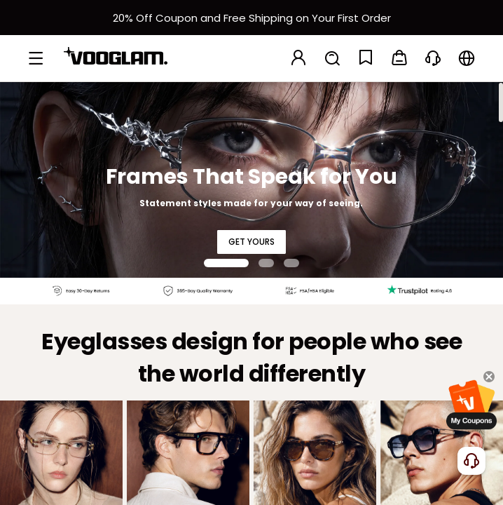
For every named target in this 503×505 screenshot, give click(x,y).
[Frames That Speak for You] (251, 179)
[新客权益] (251, 17)
